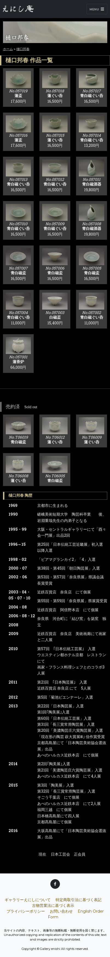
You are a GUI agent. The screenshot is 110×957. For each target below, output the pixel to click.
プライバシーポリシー (26, 911)
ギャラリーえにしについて (28, 899)
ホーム (8, 49)
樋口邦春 (23, 49)
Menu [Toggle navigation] (96, 9)
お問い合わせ (61, 911)
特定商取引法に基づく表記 (79, 899)
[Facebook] (55, 884)
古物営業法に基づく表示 (53, 905)
